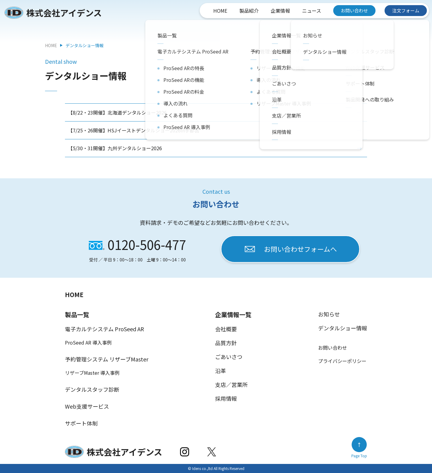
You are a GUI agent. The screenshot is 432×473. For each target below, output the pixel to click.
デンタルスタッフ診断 (92, 389)
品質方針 (226, 343)
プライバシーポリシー (342, 360)
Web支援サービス (87, 406)
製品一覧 (77, 314)
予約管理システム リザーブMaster (106, 359)
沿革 (220, 370)
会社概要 (226, 329)
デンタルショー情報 (342, 328)
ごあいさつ (228, 357)
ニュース (311, 10)
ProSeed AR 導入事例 (88, 342)
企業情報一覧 (233, 314)
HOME (220, 10)
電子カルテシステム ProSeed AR (104, 329)
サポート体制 (81, 423)
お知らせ (329, 314)
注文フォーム (405, 10)
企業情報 (280, 10)
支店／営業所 (231, 384)
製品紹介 (249, 10)
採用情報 (226, 398)
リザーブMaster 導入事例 (92, 372)
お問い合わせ (354, 10)
